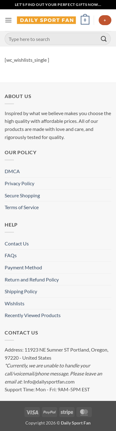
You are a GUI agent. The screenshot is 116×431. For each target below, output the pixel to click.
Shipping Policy (21, 291)
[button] (8, 20)
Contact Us (17, 243)
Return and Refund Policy (32, 279)
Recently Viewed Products (33, 315)
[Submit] (104, 39)
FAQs (11, 255)
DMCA (12, 171)
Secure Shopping (22, 195)
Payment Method (23, 267)
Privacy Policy (19, 183)
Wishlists (14, 303)
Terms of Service (22, 207)
